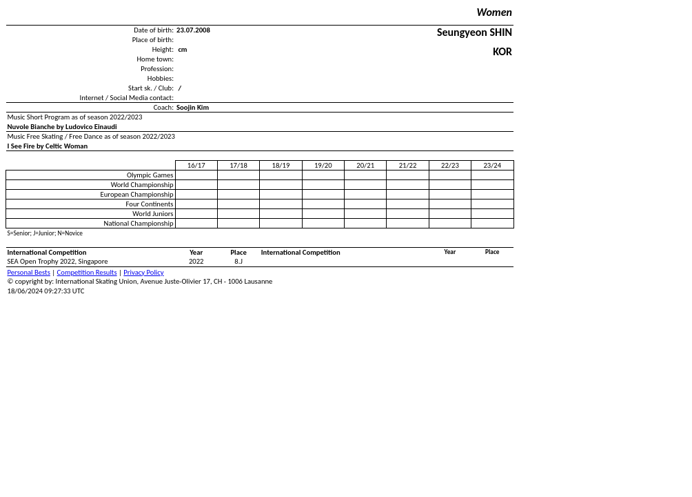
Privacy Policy (143, 272)
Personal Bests (29, 272)
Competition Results (87, 272)
